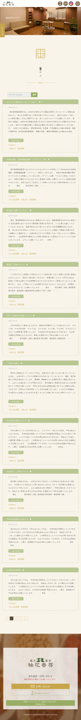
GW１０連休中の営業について (19, 315)
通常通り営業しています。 (17, 210)
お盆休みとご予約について (17, 471)
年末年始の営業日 (14, 570)
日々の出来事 (14, 199)
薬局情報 (20, 148)
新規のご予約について (16, 264)
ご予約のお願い (13, 363)
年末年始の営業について (17, 421)
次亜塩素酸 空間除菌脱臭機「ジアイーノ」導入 (27, 159)
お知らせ (12, 148)
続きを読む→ (16, 140)
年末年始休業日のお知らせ (17, 519)
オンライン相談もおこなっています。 (22, 102)
